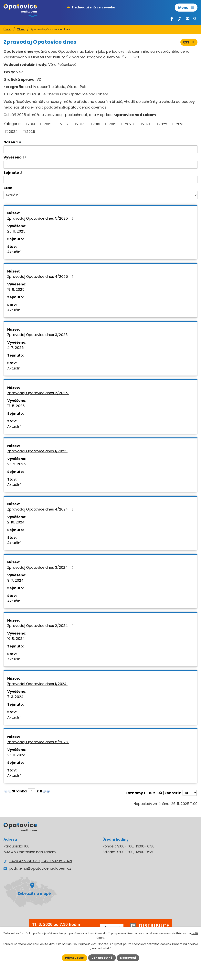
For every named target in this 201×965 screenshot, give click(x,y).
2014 (31, 124)
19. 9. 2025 (16, 289)
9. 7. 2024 (15, 580)
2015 (47, 124)
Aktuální (14, 251)
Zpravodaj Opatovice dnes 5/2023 (41, 742)
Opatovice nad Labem (135, 114)
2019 (112, 124)
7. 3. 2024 (15, 696)
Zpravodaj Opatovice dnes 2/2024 (41, 625)
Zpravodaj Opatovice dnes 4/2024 (41, 509)
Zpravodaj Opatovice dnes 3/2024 (41, 567)
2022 (163, 124)
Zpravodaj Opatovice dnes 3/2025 (41, 334)
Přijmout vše (74, 958)
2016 (64, 124)
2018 (96, 124)
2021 (146, 124)
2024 (13, 131)
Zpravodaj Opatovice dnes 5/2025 (41, 218)
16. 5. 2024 (16, 638)
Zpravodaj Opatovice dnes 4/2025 (41, 276)
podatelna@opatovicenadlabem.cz (75, 107)
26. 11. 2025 (16, 231)
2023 (180, 124)
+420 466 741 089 (24, 860)
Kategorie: (12, 123)
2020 (129, 124)
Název (11, 142)
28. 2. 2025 (16, 464)
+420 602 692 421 (56, 860)
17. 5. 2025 (16, 405)
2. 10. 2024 (16, 522)
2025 (30, 131)
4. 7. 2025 (15, 347)
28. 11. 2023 (16, 754)
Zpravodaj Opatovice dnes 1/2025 (40, 451)
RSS (189, 42)
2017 (80, 124)
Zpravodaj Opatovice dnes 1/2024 (40, 683)
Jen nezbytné (102, 958)
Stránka (19, 791)
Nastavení (128, 958)
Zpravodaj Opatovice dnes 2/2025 (41, 392)
